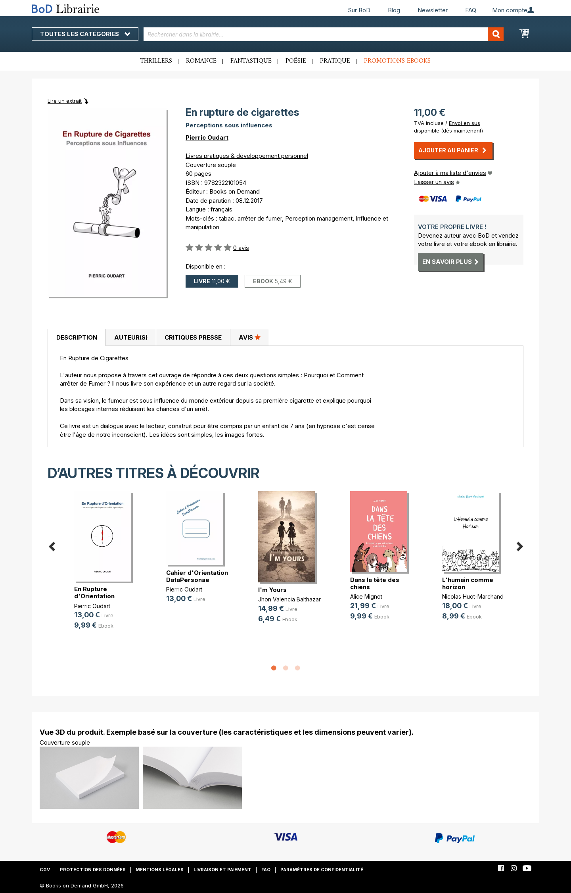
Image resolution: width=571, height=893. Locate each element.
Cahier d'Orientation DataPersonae (197, 576)
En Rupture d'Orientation (94, 592)
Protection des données (93, 869)
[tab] (76, 337)
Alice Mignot (366, 596)
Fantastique (251, 61)
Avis (250, 337)
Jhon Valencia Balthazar (289, 599)
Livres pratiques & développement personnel (247, 155)
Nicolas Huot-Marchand (473, 596)
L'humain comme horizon (467, 583)
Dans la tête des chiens (374, 583)
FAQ (470, 10)
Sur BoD (359, 10)
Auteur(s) (131, 337)
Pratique (335, 61)
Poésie (296, 61)
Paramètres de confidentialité (321, 869)
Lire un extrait (65, 101)
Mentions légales (160, 869)
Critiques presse (193, 337)
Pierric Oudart (207, 137)
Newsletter (433, 10)
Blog (394, 10)
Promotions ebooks (397, 61)
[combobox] (324, 34)
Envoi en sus (464, 123)
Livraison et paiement (222, 869)
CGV (45, 869)
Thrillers (156, 61)
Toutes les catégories (85, 34)
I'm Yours (272, 589)
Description (76, 337)
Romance (201, 61)
